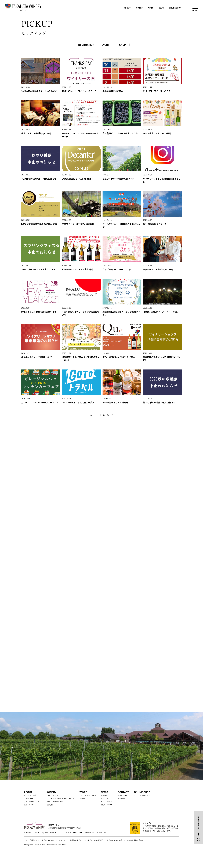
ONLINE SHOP (175, 7)
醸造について (29, 805)
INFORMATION (85, 45)
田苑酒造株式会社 (76, 840)
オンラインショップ (142, 795)
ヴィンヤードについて (33, 801)
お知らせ (104, 795)
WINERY (139, 7)
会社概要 (121, 798)
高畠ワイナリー (23, 7)
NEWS (161, 7)
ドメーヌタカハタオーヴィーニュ (60, 798)
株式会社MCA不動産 (114, 840)
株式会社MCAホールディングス (54, 840)
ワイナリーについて (32, 798)
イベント (104, 798)
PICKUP (121, 45)
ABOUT (127, 7)
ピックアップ (106, 801)
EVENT (105, 45)
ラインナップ (52, 795)
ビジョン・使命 (30, 795)
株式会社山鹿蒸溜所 (95, 840)
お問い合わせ (123, 795)
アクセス (83, 798)
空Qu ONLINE (107, 805)
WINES (150, 7)
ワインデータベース (55, 801)
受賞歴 (50, 805)
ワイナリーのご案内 (87, 795)
